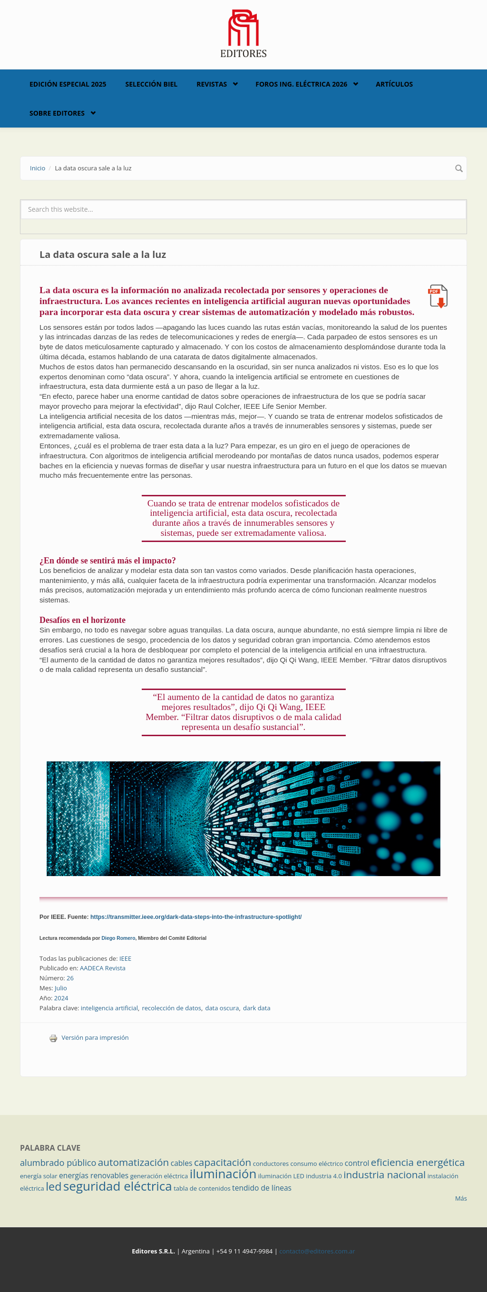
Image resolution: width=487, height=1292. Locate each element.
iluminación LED (281, 1176)
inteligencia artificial (109, 1008)
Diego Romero (119, 938)
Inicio (37, 168)
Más (461, 1198)
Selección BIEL (152, 84)
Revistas (211, 84)
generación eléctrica (159, 1176)
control (357, 1163)
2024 (61, 998)
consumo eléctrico (317, 1163)
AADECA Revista (103, 968)
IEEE (125, 958)
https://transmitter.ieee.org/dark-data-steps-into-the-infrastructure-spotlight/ (196, 917)
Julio (61, 988)
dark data (257, 1008)
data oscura (222, 1008)
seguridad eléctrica (117, 1185)
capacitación (222, 1162)
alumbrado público (58, 1162)
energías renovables (93, 1175)
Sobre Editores (57, 113)
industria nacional (384, 1174)
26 (70, 978)
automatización (133, 1162)
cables (182, 1163)
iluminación (223, 1173)
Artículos (394, 84)
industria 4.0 (324, 1176)
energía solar (39, 1176)
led (53, 1186)
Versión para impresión (89, 1037)
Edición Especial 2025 (68, 84)
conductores (271, 1163)
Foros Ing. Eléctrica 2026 (301, 84)
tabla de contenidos (202, 1188)
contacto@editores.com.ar (317, 1251)
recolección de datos (171, 1008)
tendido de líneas (262, 1188)
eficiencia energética (418, 1162)
